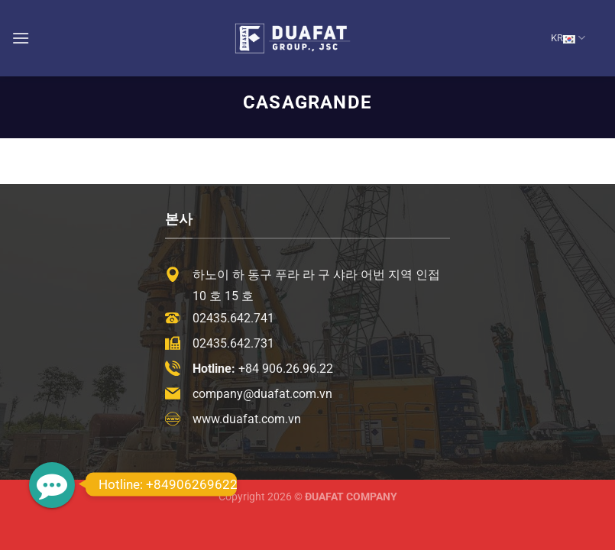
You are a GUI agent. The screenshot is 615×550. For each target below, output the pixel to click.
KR (568, 38)
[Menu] (20, 38)
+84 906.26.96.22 (285, 368)
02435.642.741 (233, 318)
